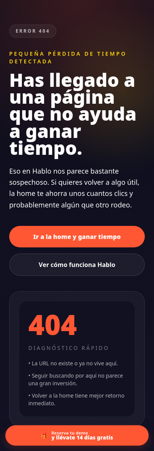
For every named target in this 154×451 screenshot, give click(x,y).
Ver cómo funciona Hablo (77, 264)
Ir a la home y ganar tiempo (77, 236)
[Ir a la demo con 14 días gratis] (77, 435)
